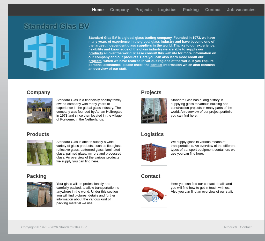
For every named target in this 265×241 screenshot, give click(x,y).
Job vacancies (241, 9)
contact (156, 65)
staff (122, 69)
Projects (143, 9)
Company (119, 9)
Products (230, 227)
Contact (213, 9)
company (164, 38)
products (96, 53)
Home (98, 9)
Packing (191, 9)
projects (95, 61)
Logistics (167, 9)
